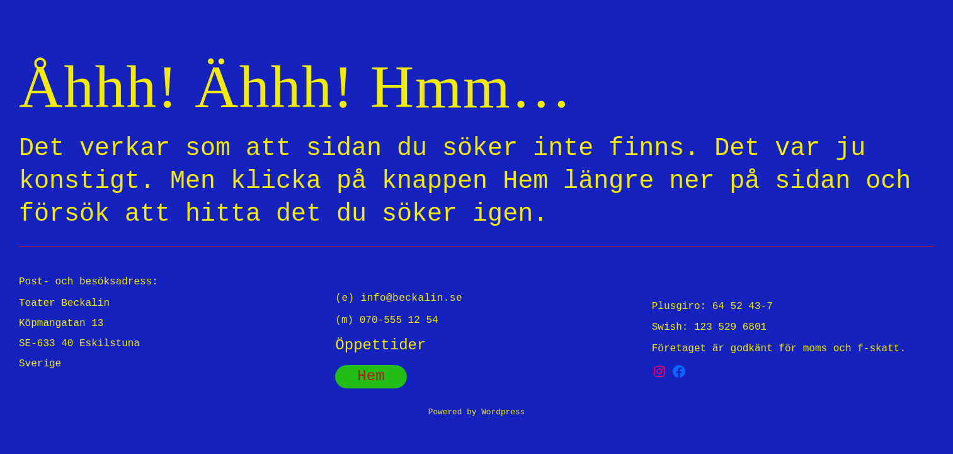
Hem (370, 376)
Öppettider (380, 345)
